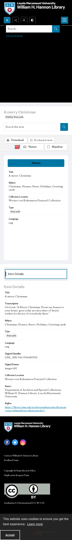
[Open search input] (7, 20)
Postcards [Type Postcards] (15, 211)
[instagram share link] (23, 442)
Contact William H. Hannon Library (21, 455)
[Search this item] (32, 127)
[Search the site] (29, 28)
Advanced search (14, 35)
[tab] (36, 163)
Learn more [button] (35, 524)
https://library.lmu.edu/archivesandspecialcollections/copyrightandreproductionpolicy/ (35, 409)
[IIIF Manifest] (56, 146)
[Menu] (64, 20)
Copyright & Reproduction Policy (20, 470)
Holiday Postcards (14, 117)
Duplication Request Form (16, 475)
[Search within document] (64, 127)
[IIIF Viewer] (32, 146)
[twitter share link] (15, 442)
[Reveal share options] (15, 20)
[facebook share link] (7, 442)
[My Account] (24, 20)
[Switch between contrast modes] (32, 20)
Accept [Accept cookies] (10, 535)
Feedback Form (11, 460)
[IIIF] (17, 146)
